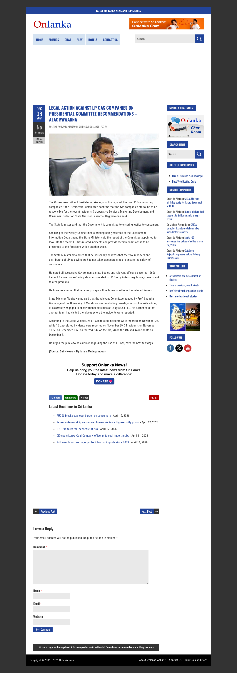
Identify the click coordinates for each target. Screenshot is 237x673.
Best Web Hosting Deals (184, 181)
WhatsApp (70, 398)
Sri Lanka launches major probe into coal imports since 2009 (92, 442)
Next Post (147, 511)
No (39, 127)
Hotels (92, 39)
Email (37, 603)
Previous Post (48, 511)
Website (38, 616)
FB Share (55, 398)
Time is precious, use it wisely (184, 285)
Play (80, 39)
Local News (39, 140)
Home (39, 39)
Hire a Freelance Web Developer (187, 176)
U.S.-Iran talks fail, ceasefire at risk (77, 429)
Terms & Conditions (196, 660)
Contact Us (175, 660)
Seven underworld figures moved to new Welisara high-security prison (97, 422)
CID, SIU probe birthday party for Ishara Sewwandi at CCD (184, 202)
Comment (39, 132)
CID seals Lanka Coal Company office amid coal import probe (92, 435)
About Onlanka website (152, 660)
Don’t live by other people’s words (186, 291)
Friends (54, 39)
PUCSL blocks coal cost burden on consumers (83, 415)
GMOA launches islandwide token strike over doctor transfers (183, 228)
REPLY (154, 398)
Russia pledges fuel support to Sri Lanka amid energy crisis (185, 215)
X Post (84, 398)
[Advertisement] (118, 75)
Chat (68, 39)
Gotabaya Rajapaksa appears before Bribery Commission (183, 254)
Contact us (110, 39)
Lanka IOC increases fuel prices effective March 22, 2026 (185, 241)
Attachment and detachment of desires (185, 277)
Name (37, 590)
